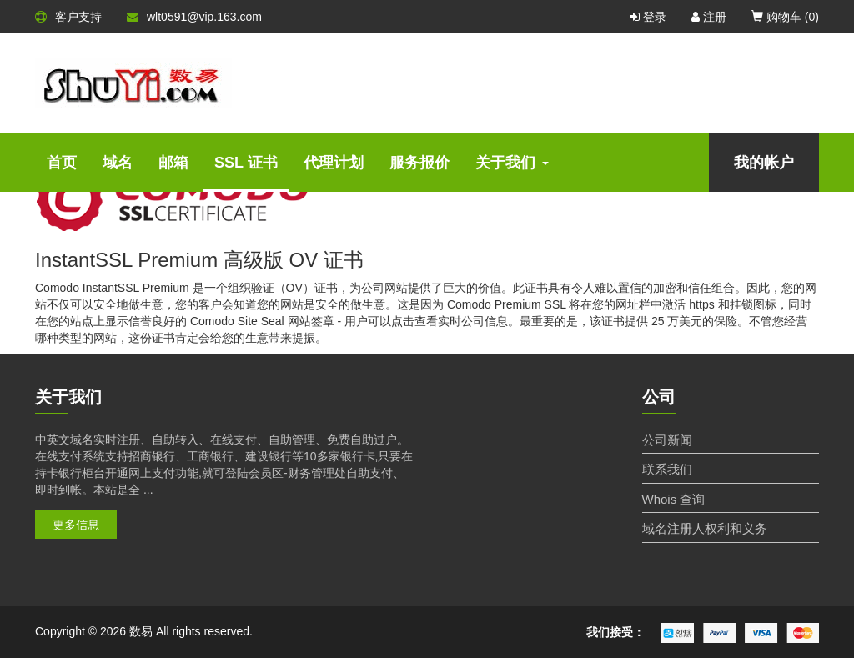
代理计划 (334, 162)
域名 (118, 162)
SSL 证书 (246, 162)
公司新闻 (667, 440)
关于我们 (512, 162)
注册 (708, 16)
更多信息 (76, 524)
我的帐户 (764, 162)
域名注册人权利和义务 (704, 528)
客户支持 (68, 16)
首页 (62, 162)
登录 (648, 16)
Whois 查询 (674, 499)
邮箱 (173, 162)
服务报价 (419, 162)
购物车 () (785, 16)
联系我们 (667, 469)
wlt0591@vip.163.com (194, 16)
